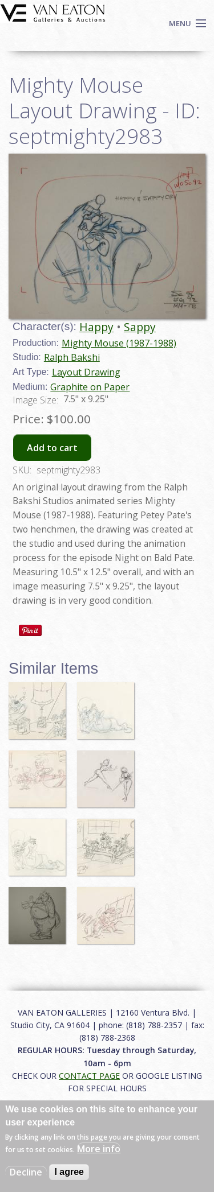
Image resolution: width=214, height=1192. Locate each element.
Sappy (140, 327)
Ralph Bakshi (72, 357)
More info (98, 1148)
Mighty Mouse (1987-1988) (119, 343)
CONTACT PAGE (89, 1075)
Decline (26, 1172)
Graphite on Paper (90, 387)
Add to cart (52, 448)
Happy (96, 327)
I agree (69, 1172)
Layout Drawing (86, 372)
